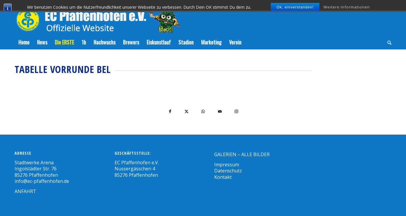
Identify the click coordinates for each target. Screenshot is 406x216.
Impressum (226, 164)
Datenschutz (228, 170)
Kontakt (223, 177)
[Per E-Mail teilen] (220, 111)
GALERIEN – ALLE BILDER (242, 154)
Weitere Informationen (347, 7)
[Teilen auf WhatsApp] (203, 111)
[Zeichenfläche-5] (98, 17)
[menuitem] (24, 42)
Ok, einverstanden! (295, 7)
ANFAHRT (25, 191)
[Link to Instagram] (237, 111)
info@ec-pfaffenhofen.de (42, 181)
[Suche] (387, 42)
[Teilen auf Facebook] (170, 111)
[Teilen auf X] (187, 111)
